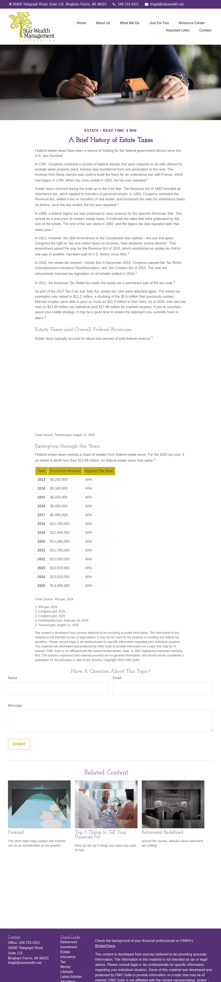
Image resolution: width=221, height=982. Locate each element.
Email (117, 678)
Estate (65, 952)
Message (15, 705)
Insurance (68, 957)
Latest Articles (71, 977)
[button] (81, 23)
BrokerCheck (105, 946)
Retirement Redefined (162, 832)
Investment (68, 947)
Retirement (68, 942)
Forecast (16, 832)
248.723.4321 (125, 4)
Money (65, 967)
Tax (63, 962)
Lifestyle (66, 972)
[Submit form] (19, 744)
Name (12, 678)
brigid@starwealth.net (164, 4)
